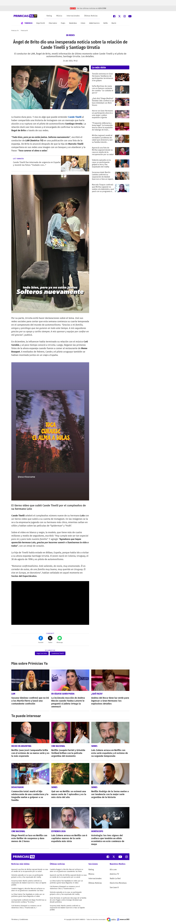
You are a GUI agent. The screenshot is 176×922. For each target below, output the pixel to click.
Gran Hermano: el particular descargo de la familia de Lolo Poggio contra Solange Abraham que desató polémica (68, 898)
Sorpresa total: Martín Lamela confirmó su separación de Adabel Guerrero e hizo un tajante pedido (28, 881)
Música (59, 16)
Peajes (63, 23)
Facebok (40, 639)
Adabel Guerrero (94, 23)
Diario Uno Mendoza (118, 881)
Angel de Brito (42, 653)
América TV (114, 872)
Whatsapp (60, 639)
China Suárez (53, 23)
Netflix (105, 23)
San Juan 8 (114, 886)
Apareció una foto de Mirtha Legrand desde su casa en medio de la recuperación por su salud (29, 869)
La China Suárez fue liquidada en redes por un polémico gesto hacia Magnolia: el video (27, 894)
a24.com (102, 8)
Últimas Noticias (91, 16)
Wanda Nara (73, 23)
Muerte (114, 23)
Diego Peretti (40, 23)
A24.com (113, 868)
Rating (49, 16)
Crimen (83, 23)
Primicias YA (15, 30)
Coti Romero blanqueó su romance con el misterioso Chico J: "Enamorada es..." (26, 905)
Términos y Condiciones (19, 918)
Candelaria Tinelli (57, 653)
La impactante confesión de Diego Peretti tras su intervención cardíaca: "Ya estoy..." (28, 899)
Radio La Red (115, 877)
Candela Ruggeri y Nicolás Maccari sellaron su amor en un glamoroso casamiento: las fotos (28, 888)
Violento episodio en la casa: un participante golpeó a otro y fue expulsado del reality (27, 875)
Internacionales (73, 16)
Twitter (50, 639)
